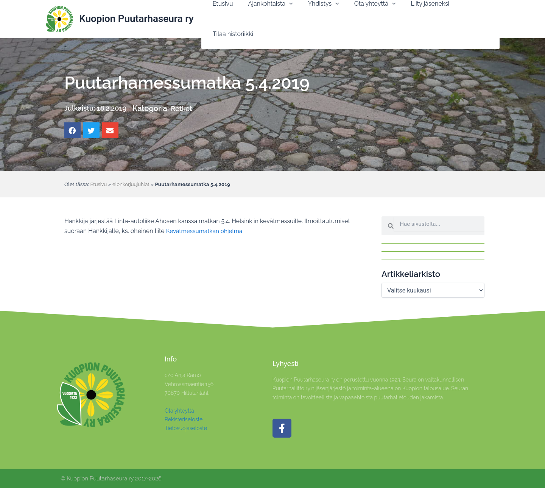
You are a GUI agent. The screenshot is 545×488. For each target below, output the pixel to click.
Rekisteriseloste (183, 419)
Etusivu (98, 184)
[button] (267, 19)
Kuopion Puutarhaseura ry (136, 18)
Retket (188, 108)
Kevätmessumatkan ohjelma (205, 231)
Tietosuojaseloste (186, 428)
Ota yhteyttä (179, 411)
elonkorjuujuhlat (132, 184)
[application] (286, 19)
